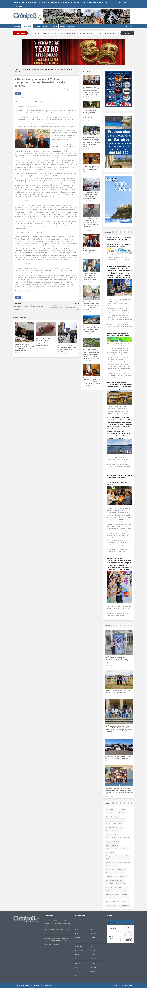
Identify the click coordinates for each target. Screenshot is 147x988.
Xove (105, 2)
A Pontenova (17, 2)
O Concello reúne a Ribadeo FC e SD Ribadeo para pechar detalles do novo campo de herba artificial (91, 305)
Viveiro (101, 2)
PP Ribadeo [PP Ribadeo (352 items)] (109, 894)
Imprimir (67, 89)
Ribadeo (83, 2)
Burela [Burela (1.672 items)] (108, 823)
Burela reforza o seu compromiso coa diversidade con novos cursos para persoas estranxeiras (91, 114)
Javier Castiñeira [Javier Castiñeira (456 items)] (111, 876)
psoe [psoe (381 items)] (117, 894)
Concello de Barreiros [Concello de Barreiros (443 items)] (113, 831)
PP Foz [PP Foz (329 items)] (126, 891)
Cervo (38, 2)
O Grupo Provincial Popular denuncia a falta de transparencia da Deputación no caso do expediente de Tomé (91, 90)
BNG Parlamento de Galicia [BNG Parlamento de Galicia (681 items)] (114, 820)
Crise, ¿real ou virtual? (50, 934)
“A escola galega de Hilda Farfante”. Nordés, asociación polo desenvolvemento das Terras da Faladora (57, 923)
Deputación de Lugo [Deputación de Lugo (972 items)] (122, 862)
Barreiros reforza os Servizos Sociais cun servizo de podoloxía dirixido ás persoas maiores (24, 347)
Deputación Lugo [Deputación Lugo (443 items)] (111, 866)
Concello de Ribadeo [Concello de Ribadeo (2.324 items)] (112, 841)
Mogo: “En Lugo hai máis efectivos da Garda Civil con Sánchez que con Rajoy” (91, 169)
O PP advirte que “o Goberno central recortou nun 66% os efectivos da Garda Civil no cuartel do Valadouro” (91, 223)
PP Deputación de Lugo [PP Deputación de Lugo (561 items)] (113, 891)
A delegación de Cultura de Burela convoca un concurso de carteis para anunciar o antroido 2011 (28, 308)
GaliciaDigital (48, 985)
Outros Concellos (18, 6)
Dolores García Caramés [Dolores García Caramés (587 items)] (113, 869)
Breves (45, 26)
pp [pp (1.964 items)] (127, 887)
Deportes (54, 26)
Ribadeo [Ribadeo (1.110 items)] (124, 894)
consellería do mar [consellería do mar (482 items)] (112, 848)
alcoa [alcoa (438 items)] (108, 813)
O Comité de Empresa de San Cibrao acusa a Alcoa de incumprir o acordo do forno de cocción (91, 328)
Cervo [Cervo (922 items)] (121, 827)
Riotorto (89, 2)
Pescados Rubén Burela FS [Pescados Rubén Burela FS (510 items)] (114, 887)
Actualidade (27, 26)
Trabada (95, 2)
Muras (60, 2)
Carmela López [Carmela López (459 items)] (117, 823)
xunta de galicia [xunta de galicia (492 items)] (124, 905)
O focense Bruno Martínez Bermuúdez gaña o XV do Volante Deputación (118, 757)
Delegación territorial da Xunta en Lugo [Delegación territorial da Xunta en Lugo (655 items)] (117, 857)
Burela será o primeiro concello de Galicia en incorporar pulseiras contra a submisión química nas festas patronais (69, 33)
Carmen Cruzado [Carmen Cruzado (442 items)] (111, 827)
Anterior (17, 304)
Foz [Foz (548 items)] (125, 869)
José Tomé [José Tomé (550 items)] (109, 883)
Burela (34, 2)
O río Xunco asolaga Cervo (52, 945)
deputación (24, 291)
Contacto (71, 26)
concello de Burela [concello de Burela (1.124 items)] (112, 834)
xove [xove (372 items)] (114, 905)
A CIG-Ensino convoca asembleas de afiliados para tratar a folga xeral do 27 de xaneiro (63, 308)
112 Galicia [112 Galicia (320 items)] (109, 809)
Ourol (78, 2)
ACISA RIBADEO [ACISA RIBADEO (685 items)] (121, 809)
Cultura (62, 26)
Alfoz (23, 2)
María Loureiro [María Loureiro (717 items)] (120, 883)
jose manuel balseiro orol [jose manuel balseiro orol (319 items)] (114, 880)
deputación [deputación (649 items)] (110, 862)
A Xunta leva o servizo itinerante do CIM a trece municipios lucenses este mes (91, 276)
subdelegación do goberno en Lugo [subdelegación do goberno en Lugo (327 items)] (117, 898)
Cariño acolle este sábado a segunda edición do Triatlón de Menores (117, 691)
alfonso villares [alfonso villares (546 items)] (117, 813)
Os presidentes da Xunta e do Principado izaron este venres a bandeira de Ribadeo (67, 348)
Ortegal (93, 955)
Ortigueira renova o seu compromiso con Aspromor (91, 251)
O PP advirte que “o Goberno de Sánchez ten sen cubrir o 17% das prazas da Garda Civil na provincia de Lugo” (91, 381)
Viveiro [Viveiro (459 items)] (108, 905)
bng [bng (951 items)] (116, 816)
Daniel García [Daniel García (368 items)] (125, 848)
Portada (17, 26)
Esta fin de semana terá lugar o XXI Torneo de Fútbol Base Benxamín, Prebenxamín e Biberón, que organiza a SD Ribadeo (118, 729)
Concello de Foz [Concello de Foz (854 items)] (125, 838)
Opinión (77, 955)
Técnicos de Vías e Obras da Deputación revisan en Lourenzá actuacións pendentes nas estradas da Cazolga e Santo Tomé (91, 141)
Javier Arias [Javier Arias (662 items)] (120, 873)
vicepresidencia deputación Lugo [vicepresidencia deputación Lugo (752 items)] (116, 901)
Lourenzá (47, 2)
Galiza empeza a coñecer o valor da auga (56, 929)
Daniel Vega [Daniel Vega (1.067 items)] (110, 852)
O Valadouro (66, 2)
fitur (31, 291)
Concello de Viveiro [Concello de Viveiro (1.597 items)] (112, 845)
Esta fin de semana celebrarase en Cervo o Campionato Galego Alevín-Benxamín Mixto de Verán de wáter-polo (117, 660)
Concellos (93, 933)
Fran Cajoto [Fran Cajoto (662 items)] (110, 873)
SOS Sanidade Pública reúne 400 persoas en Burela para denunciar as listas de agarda (91, 195)
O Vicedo (73, 2)
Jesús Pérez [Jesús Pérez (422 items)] (123, 876)
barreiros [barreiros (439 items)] (109, 816)
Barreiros (28, 2)
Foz (42, 2)
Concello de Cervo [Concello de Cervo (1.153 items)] (111, 838)
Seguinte (75, 304)
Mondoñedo (54, 2)
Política (37, 26)
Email (74, 89)
